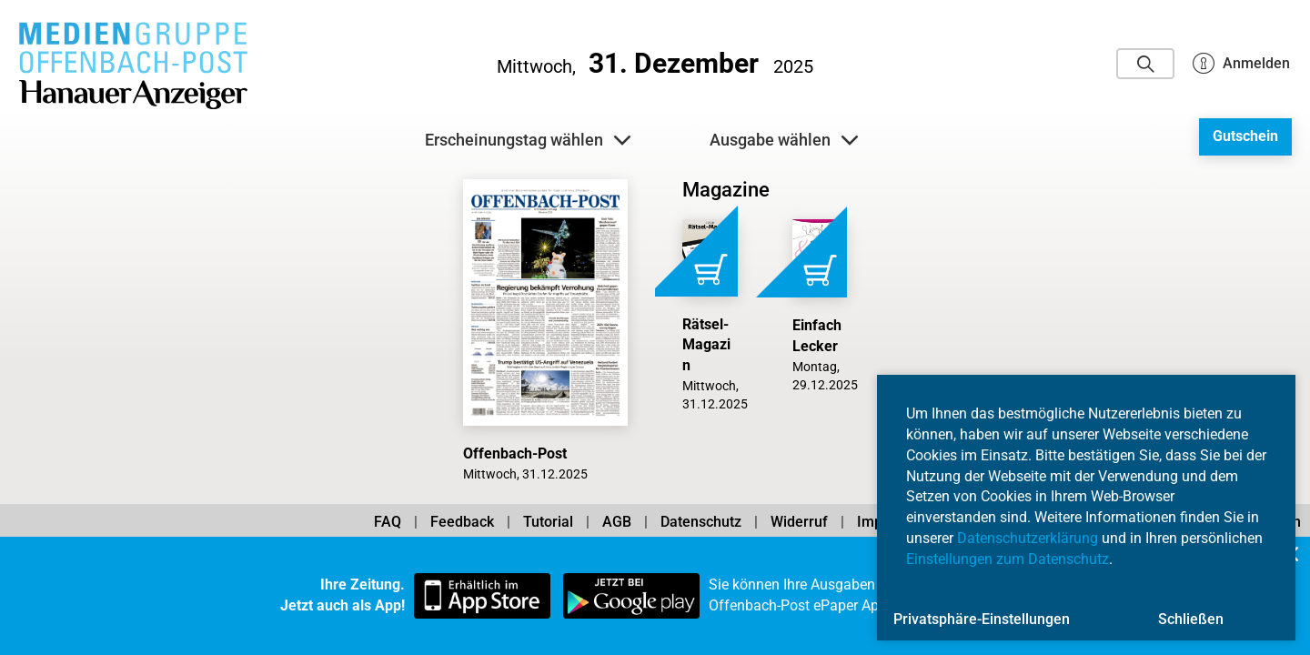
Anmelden (1241, 64)
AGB (616, 521)
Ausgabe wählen (784, 140)
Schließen (1191, 619)
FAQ (387, 521)
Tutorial (548, 521)
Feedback (462, 521)
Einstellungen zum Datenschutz (1007, 559)
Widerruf (799, 521)
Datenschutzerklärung (1027, 538)
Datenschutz (700, 521)
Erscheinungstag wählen (527, 140)
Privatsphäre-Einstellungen (981, 619)
